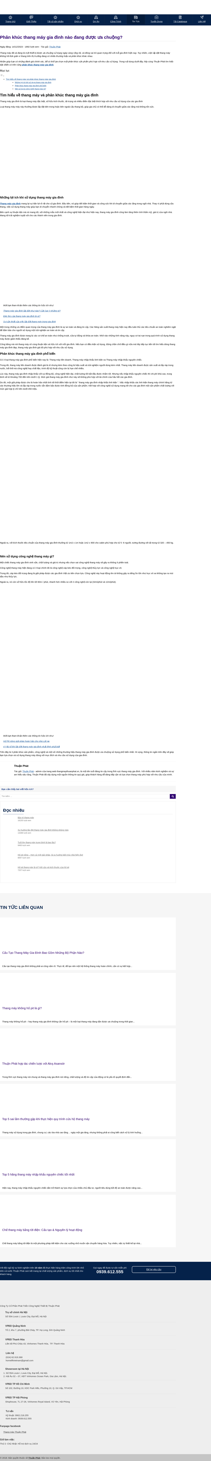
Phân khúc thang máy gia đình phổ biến (30, 86)
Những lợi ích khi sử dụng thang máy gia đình (33, 82)
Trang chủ (10, 21)
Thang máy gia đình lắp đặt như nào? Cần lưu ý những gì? (32, 310)
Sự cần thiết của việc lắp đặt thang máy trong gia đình (29, 321)
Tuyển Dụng (156, 21)
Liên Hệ (202, 21)
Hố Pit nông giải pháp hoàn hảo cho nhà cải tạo (26, 741)
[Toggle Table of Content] (2, 76)
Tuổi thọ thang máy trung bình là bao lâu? (37, 842)
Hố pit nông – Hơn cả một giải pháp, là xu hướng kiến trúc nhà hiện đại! (50, 855)
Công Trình (115, 21)
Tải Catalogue (180, 21)
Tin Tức (136, 21)
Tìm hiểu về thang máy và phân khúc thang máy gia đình (31, 79)
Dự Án (96, 21)
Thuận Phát (55, 46)
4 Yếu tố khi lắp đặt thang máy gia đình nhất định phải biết (31, 746)
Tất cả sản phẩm (55, 21)
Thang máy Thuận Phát (14, 1432)
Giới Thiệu (31, 21)
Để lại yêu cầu (153, 1269)
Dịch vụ (78, 21)
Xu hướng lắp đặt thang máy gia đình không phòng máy (43, 830)
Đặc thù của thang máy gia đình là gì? (21, 316)
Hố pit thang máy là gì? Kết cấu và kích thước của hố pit (43, 867)
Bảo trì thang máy (26, 817)
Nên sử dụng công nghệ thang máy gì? (30, 89)
